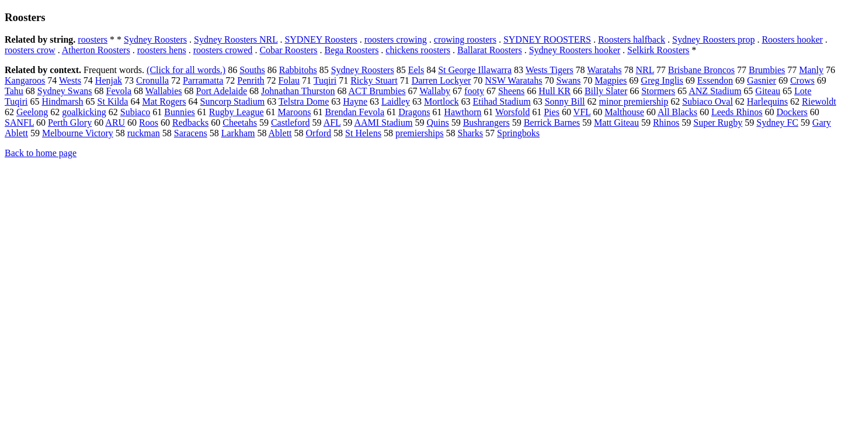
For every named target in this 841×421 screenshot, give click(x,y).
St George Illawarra (475, 70)
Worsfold (512, 112)
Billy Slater (606, 91)
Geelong (32, 112)
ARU (115, 122)
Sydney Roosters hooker (574, 50)
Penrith (250, 80)
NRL (644, 70)
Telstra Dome (304, 101)
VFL (582, 112)
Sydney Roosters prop (713, 39)
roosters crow (30, 50)
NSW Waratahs (513, 80)
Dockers (791, 112)
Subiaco (135, 112)
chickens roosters (417, 50)
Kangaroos (25, 80)
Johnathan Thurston (298, 91)
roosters (92, 39)
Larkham (238, 133)
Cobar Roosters (288, 50)
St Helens (363, 133)
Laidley (395, 101)
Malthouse (624, 112)
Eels (416, 70)
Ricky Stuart (373, 80)
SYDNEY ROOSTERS (547, 39)
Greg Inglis (662, 80)
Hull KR (554, 91)
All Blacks (677, 112)
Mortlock (441, 101)
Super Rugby (717, 122)
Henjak (108, 80)
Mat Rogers (164, 101)
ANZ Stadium (715, 91)
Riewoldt (819, 101)
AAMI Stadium (383, 122)
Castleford (290, 122)
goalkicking (84, 112)
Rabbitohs (298, 70)
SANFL (19, 122)
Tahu (14, 91)
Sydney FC (777, 122)
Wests (70, 80)
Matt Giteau (616, 122)
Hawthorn (462, 112)
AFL (332, 122)
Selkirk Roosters (658, 50)
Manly (811, 70)
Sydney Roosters (155, 39)
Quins (437, 122)
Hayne (355, 101)
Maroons (294, 112)
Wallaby (434, 91)
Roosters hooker (792, 39)
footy (474, 91)
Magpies (611, 80)
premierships (419, 133)
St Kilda (113, 101)
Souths (252, 70)
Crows (802, 80)
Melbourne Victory (77, 133)
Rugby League (236, 112)
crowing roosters (465, 39)
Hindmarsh (62, 101)
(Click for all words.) (186, 70)
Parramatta (203, 80)
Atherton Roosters (96, 50)
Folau (289, 80)
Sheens (511, 91)
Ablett (280, 133)
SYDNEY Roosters (320, 39)
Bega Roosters (351, 50)
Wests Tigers (550, 70)
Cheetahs (240, 122)
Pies (551, 112)
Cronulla (152, 80)
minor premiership (634, 101)
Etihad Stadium (502, 101)
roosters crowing (395, 39)
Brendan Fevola (354, 112)
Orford (319, 133)
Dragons (414, 112)
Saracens (190, 133)
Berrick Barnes (552, 122)
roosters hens (161, 50)
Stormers (658, 91)
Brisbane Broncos (701, 70)
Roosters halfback (631, 39)
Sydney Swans (64, 91)
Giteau (767, 91)
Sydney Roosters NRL (235, 39)
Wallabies (163, 91)
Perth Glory (70, 122)
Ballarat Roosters (489, 50)
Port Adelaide (222, 91)
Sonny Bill (565, 101)
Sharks (471, 133)
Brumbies (767, 70)
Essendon (715, 80)
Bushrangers (486, 122)
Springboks (518, 133)
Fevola (119, 91)
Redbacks (190, 122)
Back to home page (41, 153)
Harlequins (767, 101)
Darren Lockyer (441, 80)
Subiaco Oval (707, 101)
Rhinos (666, 122)
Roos (148, 122)
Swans (568, 80)
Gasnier (761, 80)
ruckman (143, 133)
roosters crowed (223, 50)
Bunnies (179, 112)
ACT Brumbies (377, 91)
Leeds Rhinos (737, 112)
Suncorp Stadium (232, 101)
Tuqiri (325, 80)
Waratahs (604, 70)
